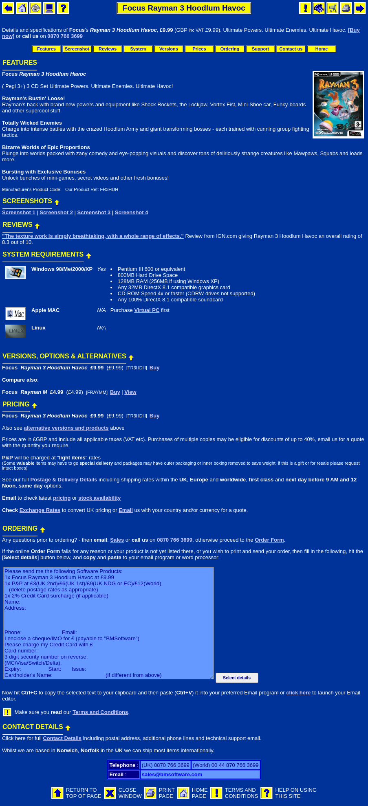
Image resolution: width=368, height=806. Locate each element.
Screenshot (77, 48)
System (138, 48)
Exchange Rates (40, 510)
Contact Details (62, 738)
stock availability (99, 498)
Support (260, 48)
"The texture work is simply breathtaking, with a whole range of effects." (93, 236)
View (130, 392)
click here (298, 693)
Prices (199, 48)
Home (321, 48)
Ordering (229, 48)
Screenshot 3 (94, 212)
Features (46, 48)
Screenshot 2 (56, 212)
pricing (62, 498)
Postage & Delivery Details (63, 480)
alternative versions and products (66, 428)
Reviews (108, 48)
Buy (155, 368)
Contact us (291, 48)
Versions (168, 48)
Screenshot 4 (131, 212)
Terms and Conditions (100, 712)
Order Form (269, 540)
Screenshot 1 (18, 212)
